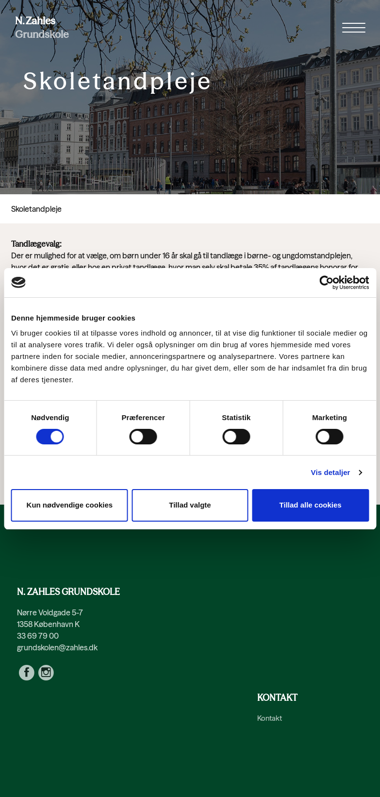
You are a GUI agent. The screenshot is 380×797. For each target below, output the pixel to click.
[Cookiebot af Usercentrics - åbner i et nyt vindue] (326, 282)
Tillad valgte (190, 505)
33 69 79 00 (38, 636)
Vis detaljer (330, 472)
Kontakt (269, 718)
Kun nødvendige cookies (70, 505)
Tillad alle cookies (311, 505)
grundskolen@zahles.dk (57, 647)
